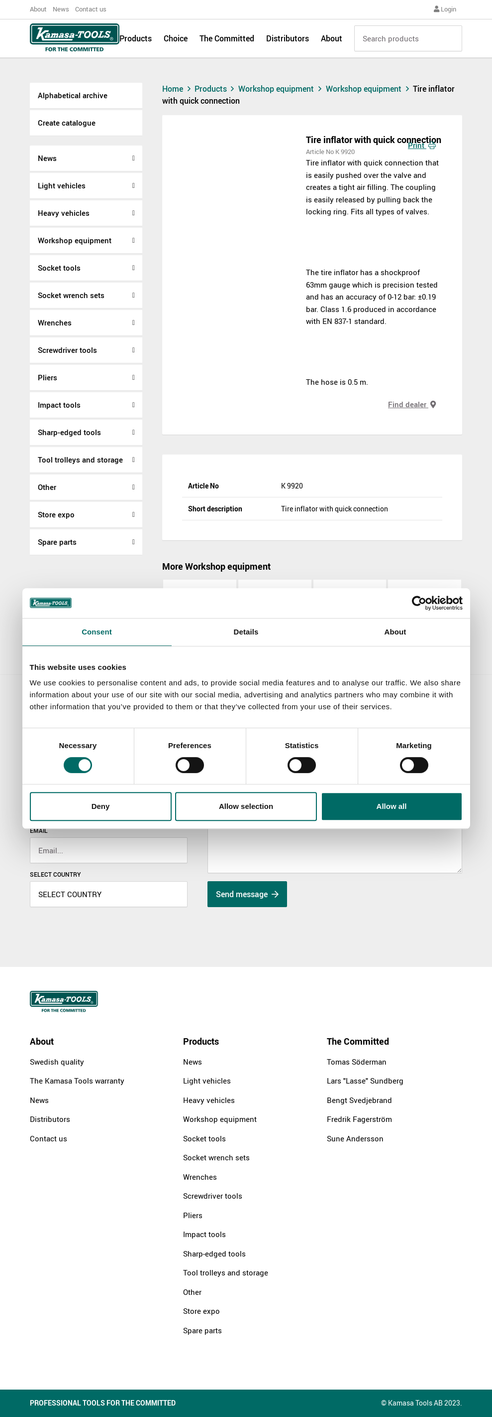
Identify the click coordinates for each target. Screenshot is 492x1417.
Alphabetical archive (72, 95)
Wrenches (55, 322)
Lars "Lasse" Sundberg (365, 1081)
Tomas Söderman (357, 1062)
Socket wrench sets (71, 295)
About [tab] (395, 632)
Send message (247, 894)
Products (135, 40)
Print (422, 145)
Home (177, 88)
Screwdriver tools (67, 350)
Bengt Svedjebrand (359, 1100)
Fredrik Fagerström (359, 1119)
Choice (176, 40)
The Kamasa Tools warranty (77, 1081)
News (61, 8)
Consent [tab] (97, 632)
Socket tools (59, 268)
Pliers (47, 377)
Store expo (56, 514)
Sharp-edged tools (69, 432)
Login (445, 8)
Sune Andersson (355, 1138)
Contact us (90, 8)
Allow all (392, 806)
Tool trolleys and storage (80, 460)
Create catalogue (67, 123)
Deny (101, 806)
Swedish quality (57, 1062)
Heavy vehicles (64, 213)
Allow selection (246, 806)
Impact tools (59, 405)
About (38, 8)
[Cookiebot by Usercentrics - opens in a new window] (419, 603)
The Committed (226, 40)
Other (47, 487)
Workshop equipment (74, 240)
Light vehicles (62, 185)
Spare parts (57, 542)
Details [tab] (246, 632)
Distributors (287, 40)
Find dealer (412, 404)
